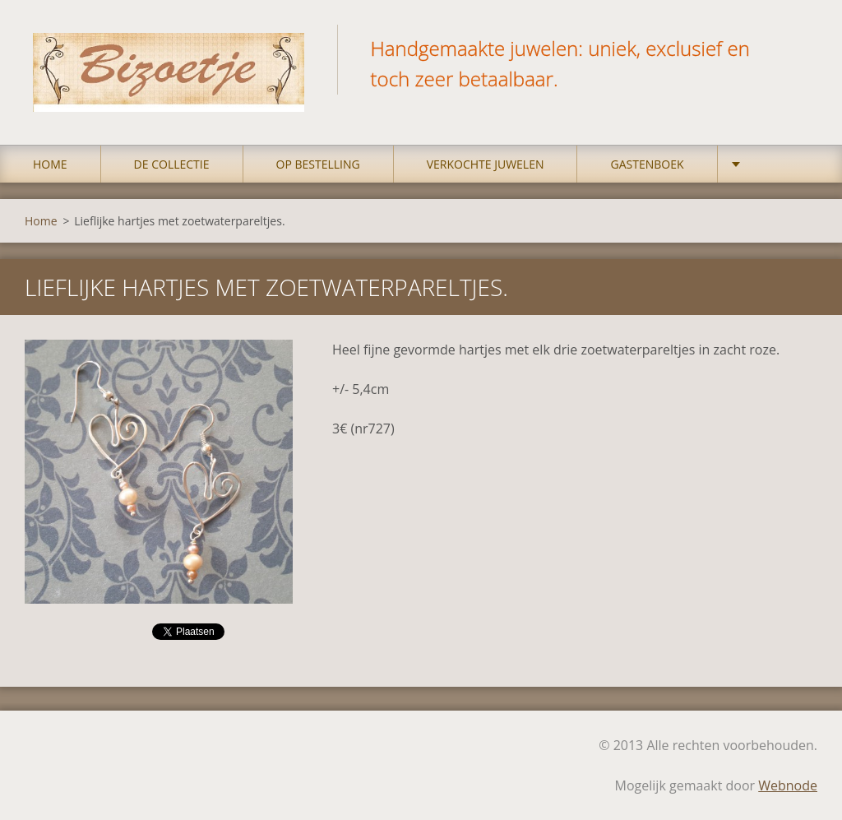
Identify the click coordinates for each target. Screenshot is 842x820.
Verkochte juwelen (485, 164)
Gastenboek (646, 164)
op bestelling (318, 164)
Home (50, 164)
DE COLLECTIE (172, 164)
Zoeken (799, 48)
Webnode (787, 785)
